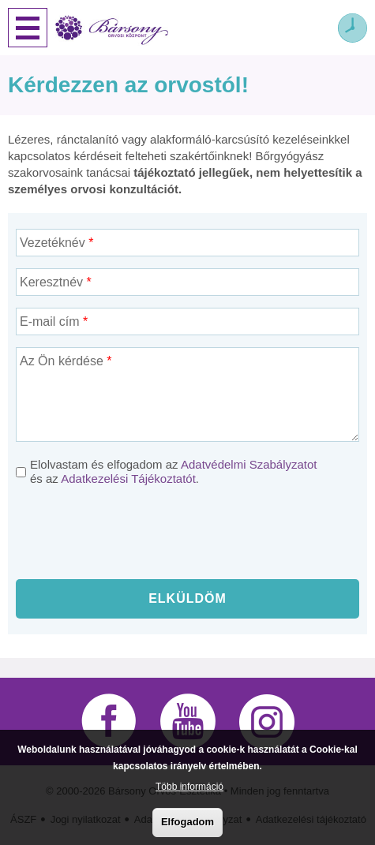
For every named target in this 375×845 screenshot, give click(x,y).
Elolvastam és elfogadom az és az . (173, 471)
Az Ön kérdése (66, 361)
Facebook (109, 722)
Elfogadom (187, 822)
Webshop (315, 28)
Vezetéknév (56, 242)
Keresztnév (56, 282)
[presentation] (188, 536)
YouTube (188, 722)
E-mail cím (54, 321)
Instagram (266, 722)
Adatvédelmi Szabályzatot (249, 464)
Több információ (189, 786)
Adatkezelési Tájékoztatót (128, 478)
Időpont (352, 28)
